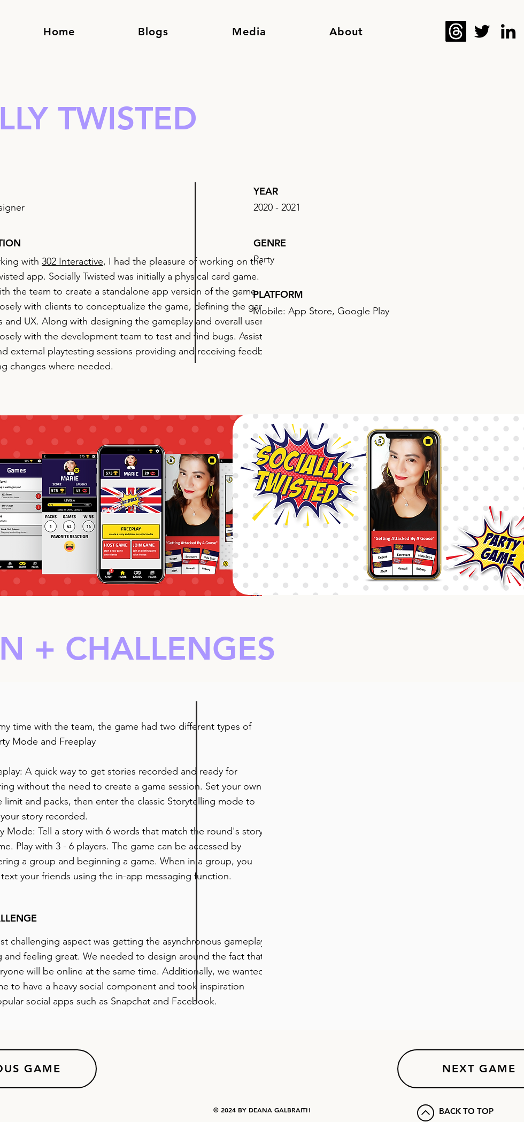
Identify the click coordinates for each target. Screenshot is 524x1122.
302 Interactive (72, 261)
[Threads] (455, 31)
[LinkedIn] (508, 31)
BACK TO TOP (466, 1111)
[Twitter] (482, 31)
